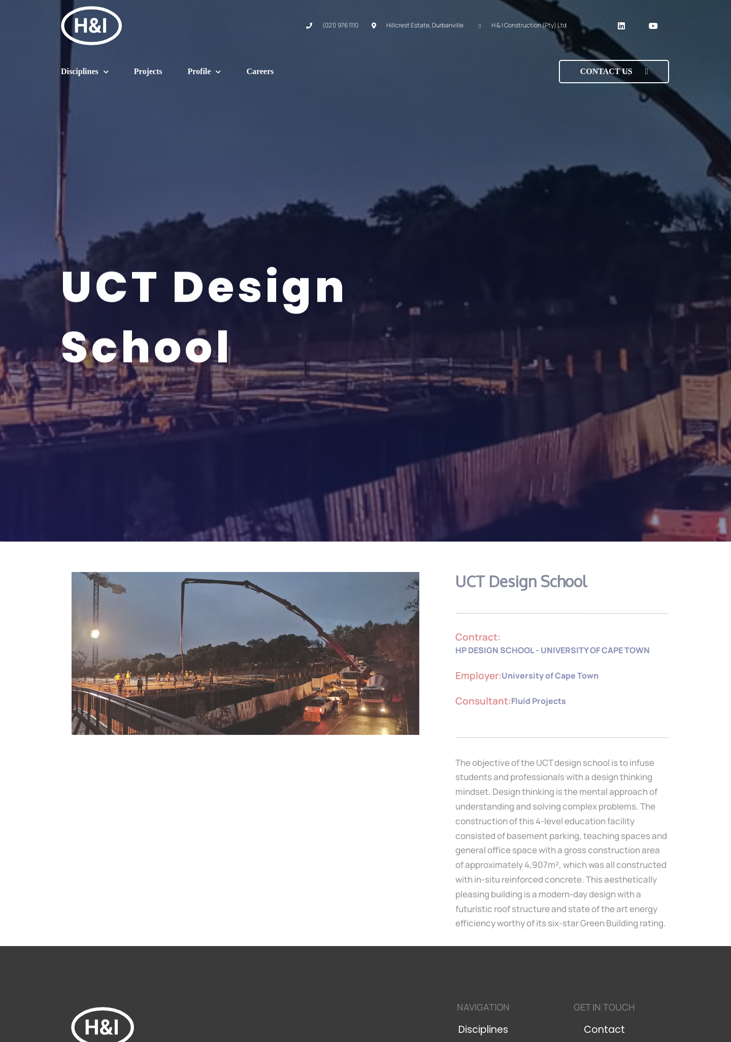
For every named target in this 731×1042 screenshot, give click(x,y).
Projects (148, 71)
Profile (204, 72)
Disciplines (85, 72)
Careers (260, 71)
